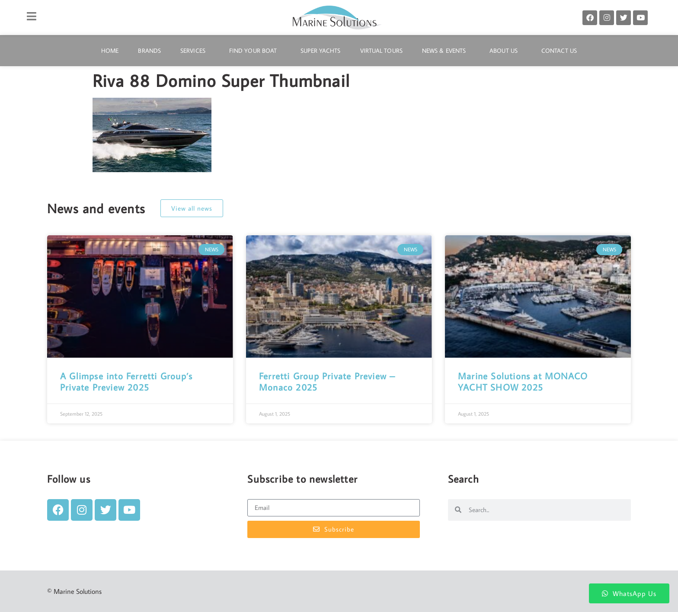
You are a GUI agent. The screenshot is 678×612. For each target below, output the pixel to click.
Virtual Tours (381, 50)
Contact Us (559, 50)
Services (195, 50)
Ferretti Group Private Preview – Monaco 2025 (327, 381)
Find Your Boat (255, 50)
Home (109, 50)
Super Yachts (320, 50)
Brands (149, 50)
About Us (505, 50)
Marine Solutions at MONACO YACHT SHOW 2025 (523, 381)
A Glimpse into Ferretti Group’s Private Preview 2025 (126, 381)
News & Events (446, 50)
